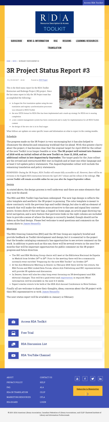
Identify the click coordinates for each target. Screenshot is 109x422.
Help (42, 382)
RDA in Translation (17, 392)
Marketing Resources (19, 397)
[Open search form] (80, 2)
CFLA (42, 397)
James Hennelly (32, 223)
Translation (54, 47)
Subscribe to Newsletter (88, 389)
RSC (56, 41)
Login (43, 402)
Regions (67, 41)
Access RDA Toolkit (93, 2)
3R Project (44, 80)
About (10, 377)
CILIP (42, 392)
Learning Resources (87, 41)
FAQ (8, 387)
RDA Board (12, 402)
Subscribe (16, 41)
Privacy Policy (15, 382)
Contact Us (46, 377)
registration (67, 277)
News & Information (38, 41)
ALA (42, 387)
